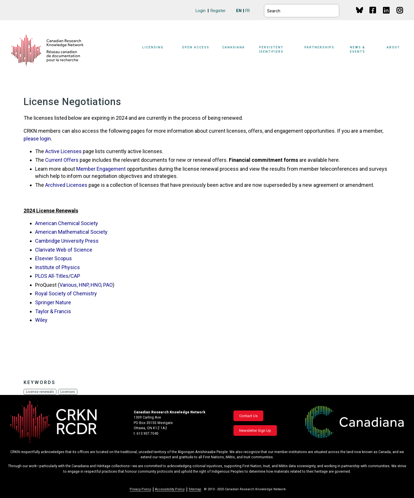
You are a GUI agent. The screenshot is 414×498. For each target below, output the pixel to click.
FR (247, 10)
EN (238, 10)
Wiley (41, 320)
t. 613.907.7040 (146, 434)
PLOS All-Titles (51, 276)
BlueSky (359, 10)
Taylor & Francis (53, 311)
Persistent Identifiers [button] (271, 49)
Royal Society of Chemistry (66, 293)
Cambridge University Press (67, 241)
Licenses (68, 391)
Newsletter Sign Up (255, 430)
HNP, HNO (90, 285)
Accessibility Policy (170, 489)
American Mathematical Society (71, 232)
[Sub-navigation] (156, 50)
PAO (108, 285)
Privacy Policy (140, 489)
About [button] (393, 47)
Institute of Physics (57, 267)
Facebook (373, 15)
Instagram (400, 15)
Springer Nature (53, 302)
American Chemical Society (66, 223)
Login (200, 10)
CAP (75, 276)
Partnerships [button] (319, 47)
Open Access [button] (195, 47)
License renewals (40, 391)
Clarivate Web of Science (63, 250)
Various (68, 285)
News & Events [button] (357, 49)
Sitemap (195, 489)
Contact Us (248, 416)
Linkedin (386, 15)
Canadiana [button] (233, 47)
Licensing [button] (153, 47)
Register (218, 10)
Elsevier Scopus (53, 258)
